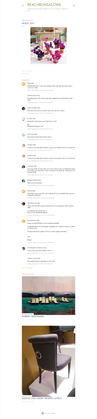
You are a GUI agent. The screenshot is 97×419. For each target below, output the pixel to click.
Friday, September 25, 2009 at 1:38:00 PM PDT (40, 129)
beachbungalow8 (44, 5)
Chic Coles (30, 134)
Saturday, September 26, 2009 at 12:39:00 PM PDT (41, 198)
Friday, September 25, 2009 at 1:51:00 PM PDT (39, 139)
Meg (28, 83)
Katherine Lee (32, 203)
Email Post (29, 71)
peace (27, 73)
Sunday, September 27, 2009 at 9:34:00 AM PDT (40, 253)
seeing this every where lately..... (42, 398)
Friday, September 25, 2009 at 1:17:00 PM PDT (39, 113)
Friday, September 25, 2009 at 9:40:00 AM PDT (40, 102)
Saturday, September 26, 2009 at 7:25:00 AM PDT (40, 185)
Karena (29, 191)
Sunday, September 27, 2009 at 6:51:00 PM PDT (40, 263)
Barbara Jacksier (32, 180)
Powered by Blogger (48, 413)
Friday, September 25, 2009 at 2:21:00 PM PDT (40, 150)
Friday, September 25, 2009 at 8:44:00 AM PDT (40, 90)
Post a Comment (27, 268)
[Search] (74, 5)
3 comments (29, 319)
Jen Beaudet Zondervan (35, 248)
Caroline (30, 145)
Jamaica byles (31, 95)
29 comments (30, 401)
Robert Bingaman (33, 317)
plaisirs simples (32, 108)
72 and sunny (31, 220)
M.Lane (29, 118)
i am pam (30, 166)
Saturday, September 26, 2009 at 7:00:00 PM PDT (41, 215)
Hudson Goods (32, 258)
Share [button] (23, 71)
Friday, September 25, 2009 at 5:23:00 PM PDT (40, 175)
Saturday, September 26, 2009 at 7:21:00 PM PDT (40, 242)
